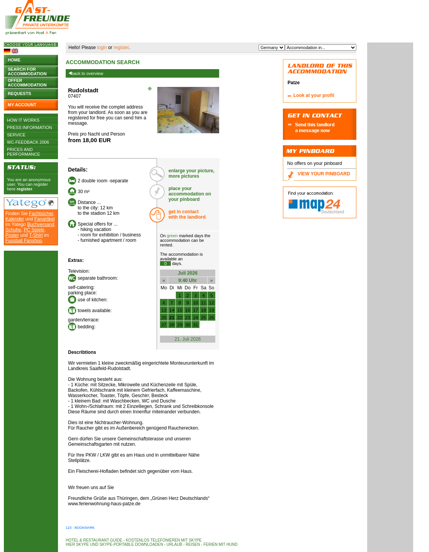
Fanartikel (44, 219)
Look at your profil (313, 95)
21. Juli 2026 (187, 339)
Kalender (14, 219)
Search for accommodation (27, 71)
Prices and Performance (23, 149)
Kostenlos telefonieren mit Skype (163, 540)
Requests (19, 93)
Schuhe (13, 230)
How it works (23, 120)
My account (22, 104)
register (24, 189)
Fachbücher (41, 213)
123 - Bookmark (80, 528)
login (102, 47)
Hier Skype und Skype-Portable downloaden (114, 544)
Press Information (29, 127)
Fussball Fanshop (23, 240)
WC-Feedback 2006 (28, 142)
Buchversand (40, 224)
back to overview (85, 73)
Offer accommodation (27, 82)
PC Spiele (34, 230)
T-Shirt (36, 235)
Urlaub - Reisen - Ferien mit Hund (202, 544)
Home (14, 60)
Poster (12, 235)
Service (16, 134)
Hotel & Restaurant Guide (94, 540)
